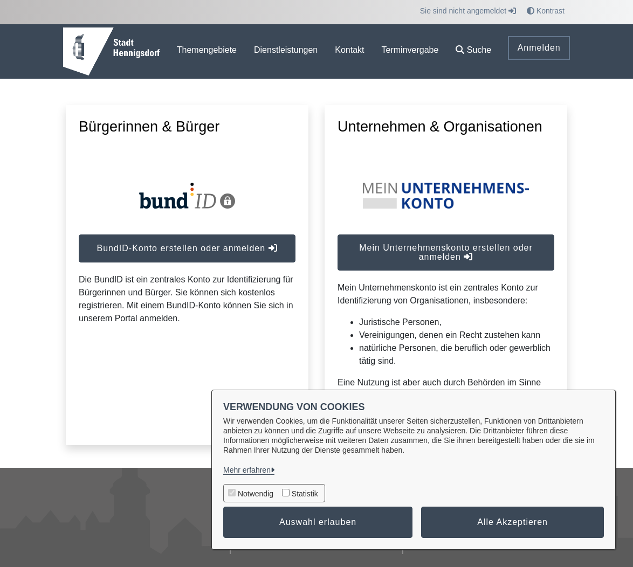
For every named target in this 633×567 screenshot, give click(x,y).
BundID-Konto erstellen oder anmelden (187, 248)
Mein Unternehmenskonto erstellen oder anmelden (446, 252)
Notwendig (255, 493)
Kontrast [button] (546, 10)
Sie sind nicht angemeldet (468, 10)
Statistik (305, 493)
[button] (473, 51)
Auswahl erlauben (317, 522)
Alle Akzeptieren (512, 522)
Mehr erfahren (247, 470)
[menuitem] (206, 51)
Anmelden (539, 47)
